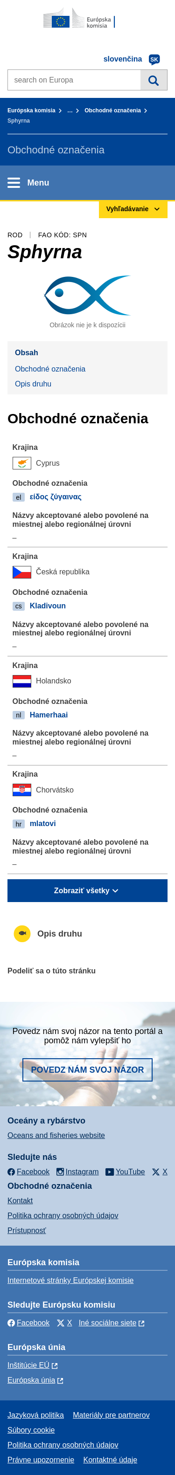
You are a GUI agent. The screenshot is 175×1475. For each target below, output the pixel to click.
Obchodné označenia (112, 110)
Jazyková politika (35, 1415)
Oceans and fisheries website (56, 1135)
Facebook (28, 1323)
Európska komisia (31, 110)
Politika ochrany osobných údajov (62, 1216)
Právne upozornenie (40, 1460)
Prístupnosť (26, 1230)
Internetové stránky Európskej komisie (70, 1280)
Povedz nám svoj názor (87, 1070)
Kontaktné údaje (110, 1460)
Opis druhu (33, 384)
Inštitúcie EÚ (28, 1365)
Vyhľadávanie (153, 80)
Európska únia (31, 1380)
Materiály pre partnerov (111, 1415)
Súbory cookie (31, 1430)
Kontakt (20, 1201)
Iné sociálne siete (108, 1323)
